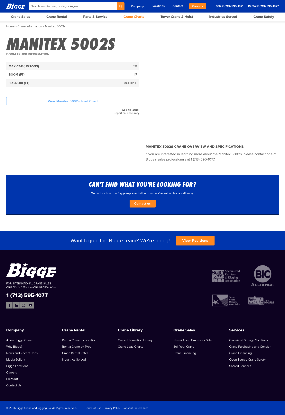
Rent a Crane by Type (76, 347)
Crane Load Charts (130, 347)
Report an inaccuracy (126, 113)
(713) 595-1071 (234, 6)
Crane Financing (184, 353)
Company (137, 6)
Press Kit (12, 379)
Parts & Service (95, 16)
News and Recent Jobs (22, 353)
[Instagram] (23, 305)
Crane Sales (20, 16)
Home (10, 26)
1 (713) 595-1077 (27, 295)
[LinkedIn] (16, 305)
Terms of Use (93, 408)
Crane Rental (56, 16)
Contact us (142, 204)
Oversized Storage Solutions (248, 340)
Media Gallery (15, 360)
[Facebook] (9, 305)
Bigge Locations (17, 366)
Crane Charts (134, 16)
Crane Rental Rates (75, 353)
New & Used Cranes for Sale (192, 340)
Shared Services (240, 366)
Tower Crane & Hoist (177, 16)
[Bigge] (15, 6)
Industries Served (223, 16)
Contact (177, 6)
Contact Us (13, 385)
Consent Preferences (135, 408)
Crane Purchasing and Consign (250, 347)
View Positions (195, 240)
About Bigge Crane (19, 340)
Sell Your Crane (183, 347)
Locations (158, 6)
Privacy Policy (112, 408)
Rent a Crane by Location (79, 340)
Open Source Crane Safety (247, 360)
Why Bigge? (14, 347)
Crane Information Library (135, 340)
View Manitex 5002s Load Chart (73, 101)
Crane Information (29, 26)
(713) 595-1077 (269, 6)
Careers (197, 6)
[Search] (120, 6)
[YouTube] (30, 305)
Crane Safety (263, 16)
